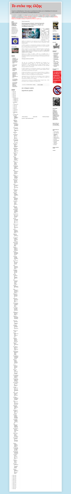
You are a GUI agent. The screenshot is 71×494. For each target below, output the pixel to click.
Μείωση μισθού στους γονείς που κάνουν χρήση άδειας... (15, 244)
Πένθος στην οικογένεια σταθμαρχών (15, 207)
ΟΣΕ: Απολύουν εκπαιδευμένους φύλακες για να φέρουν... (15, 305)
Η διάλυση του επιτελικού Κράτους (15, 190)
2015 (13, 483)
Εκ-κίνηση (55, 144)
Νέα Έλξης (55, 139)
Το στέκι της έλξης (27, 6)
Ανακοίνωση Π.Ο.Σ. (15, 133)
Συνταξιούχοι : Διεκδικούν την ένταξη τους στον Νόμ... (15, 272)
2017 (13, 480)
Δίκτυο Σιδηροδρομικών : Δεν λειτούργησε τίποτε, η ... (15, 172)
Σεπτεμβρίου (15, 102)
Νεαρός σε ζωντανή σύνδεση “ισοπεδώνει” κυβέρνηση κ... (15, 361)
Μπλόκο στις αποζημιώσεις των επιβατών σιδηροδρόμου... (15, 125)
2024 (13, 94)
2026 (13, 91)
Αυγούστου (15, 104)
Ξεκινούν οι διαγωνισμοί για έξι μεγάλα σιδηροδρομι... (15, 318)
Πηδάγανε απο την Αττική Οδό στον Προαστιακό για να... (15, 181)
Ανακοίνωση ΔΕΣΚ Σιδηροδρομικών (15, 344)
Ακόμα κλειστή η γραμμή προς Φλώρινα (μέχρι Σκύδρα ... (15, 353)
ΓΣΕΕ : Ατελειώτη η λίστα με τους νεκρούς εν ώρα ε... (15, 267)
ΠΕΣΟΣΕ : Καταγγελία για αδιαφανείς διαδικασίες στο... (15, 276)
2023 (13, 95)
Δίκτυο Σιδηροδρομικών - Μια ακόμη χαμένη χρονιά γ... (15, 291)
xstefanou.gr (55, 143)
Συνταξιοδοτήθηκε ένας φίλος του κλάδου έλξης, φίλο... (15, 449)
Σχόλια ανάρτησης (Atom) (29, 118)
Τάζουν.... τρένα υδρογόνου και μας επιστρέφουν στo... (15, 394)
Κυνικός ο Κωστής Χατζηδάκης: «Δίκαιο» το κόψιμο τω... (15, 445)
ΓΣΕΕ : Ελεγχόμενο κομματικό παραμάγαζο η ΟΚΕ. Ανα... (15, 426)
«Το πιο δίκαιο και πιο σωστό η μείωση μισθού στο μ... (15, 203)
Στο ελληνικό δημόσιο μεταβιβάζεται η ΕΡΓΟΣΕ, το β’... (15, 117)
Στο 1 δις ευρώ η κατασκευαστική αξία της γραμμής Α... (15, 376)
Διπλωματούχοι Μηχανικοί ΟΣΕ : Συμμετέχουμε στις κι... (15, 150)
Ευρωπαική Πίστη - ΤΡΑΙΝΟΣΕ (56, 66)
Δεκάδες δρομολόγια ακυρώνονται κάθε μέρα (15, 198)
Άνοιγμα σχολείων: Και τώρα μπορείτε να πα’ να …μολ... (15, 334)
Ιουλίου (14, 105)
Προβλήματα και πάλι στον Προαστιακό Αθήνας (15, 313)
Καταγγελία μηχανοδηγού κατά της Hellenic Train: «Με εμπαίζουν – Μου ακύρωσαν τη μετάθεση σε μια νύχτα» (15, 60)
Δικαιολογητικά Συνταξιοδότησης (56, 59)
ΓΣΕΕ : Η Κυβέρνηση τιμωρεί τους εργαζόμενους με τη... (15, 231)
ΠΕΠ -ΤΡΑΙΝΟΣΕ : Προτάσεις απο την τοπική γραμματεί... (15, 282)
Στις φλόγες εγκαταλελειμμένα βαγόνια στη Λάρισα (15, 398)
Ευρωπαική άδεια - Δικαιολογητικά (56, 53)
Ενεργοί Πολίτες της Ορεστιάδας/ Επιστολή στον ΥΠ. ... (15, 262)
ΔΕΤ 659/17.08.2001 (56, 61)
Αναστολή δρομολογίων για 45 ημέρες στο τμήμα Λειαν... (15, 253)
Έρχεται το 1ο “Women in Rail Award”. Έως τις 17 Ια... (15, 296)
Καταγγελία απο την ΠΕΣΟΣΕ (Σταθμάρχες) (15, 452)
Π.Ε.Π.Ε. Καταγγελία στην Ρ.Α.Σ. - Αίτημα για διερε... (15, 367)
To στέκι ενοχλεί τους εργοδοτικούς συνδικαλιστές (15, 80)
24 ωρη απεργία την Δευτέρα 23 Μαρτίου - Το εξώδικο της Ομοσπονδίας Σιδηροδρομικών (14, 84)
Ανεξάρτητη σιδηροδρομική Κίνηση (56, 135)
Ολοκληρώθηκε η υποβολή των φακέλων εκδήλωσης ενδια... (15, 211)
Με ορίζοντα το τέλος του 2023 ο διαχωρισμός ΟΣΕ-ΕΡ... (15, 145)
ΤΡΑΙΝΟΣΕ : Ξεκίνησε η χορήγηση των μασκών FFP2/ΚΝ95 (15, 416)
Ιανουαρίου (15, 114)
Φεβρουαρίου (15, 112)
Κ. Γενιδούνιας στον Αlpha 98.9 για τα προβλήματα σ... (15, 309)
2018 (13, 479)
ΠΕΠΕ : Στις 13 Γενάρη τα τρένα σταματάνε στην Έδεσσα (15, 435)
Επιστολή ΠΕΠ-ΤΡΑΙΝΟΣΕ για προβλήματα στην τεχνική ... (15, 439)
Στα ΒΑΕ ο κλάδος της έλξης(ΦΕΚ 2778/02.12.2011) (56, 63)
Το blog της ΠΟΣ (56, 131)
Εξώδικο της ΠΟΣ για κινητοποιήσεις (15, 235)
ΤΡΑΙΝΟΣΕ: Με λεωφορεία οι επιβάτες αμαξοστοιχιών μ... (15, 168)
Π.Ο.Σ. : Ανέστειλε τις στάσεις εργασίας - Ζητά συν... (15, 163)
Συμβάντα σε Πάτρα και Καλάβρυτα (15, 121)
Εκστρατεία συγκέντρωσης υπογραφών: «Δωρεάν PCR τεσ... (15, 465)
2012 (13, 487)
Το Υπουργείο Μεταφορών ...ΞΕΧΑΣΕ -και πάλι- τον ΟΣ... (15, 421)
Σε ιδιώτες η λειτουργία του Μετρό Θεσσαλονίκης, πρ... (15, 258)
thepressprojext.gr (56, 140)
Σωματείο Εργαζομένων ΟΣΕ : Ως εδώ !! (15, 286)
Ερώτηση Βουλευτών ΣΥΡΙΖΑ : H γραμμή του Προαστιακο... (15, 249)
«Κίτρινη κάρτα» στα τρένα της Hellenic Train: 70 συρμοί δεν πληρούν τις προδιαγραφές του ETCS (15, 75)
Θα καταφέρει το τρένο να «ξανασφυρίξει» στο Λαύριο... (15, 430)
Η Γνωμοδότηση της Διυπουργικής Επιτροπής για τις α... (15, 216)
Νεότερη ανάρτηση (25, 116)
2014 (13, 484)
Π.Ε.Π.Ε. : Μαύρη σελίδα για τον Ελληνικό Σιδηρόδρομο (15, 158)
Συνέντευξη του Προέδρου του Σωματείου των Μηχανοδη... (15, 136)
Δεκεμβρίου (15, 98)
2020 (13, 476)
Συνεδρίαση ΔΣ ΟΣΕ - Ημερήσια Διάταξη (15, 154)
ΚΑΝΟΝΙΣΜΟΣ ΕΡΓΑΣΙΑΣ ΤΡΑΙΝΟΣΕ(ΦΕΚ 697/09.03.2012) (56, 56)
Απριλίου (14, 109)
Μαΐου (14, 108)
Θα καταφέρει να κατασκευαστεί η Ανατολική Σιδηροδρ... (15, 357)
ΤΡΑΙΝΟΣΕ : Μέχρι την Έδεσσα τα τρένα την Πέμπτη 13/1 (15, 340)
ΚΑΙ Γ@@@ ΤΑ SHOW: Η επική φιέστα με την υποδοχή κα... (15, 239)
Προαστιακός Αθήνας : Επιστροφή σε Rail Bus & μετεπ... (15, 194)
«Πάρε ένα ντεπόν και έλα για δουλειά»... (15, 461)
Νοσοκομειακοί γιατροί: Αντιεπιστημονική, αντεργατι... (15, 412)
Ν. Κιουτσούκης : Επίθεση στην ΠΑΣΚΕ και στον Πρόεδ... (15, 380)
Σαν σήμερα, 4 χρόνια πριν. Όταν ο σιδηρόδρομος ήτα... (15, 348)
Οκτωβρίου (15, 100)
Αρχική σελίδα (35, 116)
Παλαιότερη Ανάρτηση (45, 116)
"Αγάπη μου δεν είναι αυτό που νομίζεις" (14, 65)
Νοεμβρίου (15, 99)
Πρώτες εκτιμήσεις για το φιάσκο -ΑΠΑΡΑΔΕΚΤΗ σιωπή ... (15, 177)
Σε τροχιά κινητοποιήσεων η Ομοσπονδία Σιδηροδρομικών (15, 389)
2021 (13, 475)
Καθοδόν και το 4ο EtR (15, 331)
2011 (13, 488)
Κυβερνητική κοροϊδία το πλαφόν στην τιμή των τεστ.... (15, 407)
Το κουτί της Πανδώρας (55, 142)
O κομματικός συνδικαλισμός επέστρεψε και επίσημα (14, 69)
